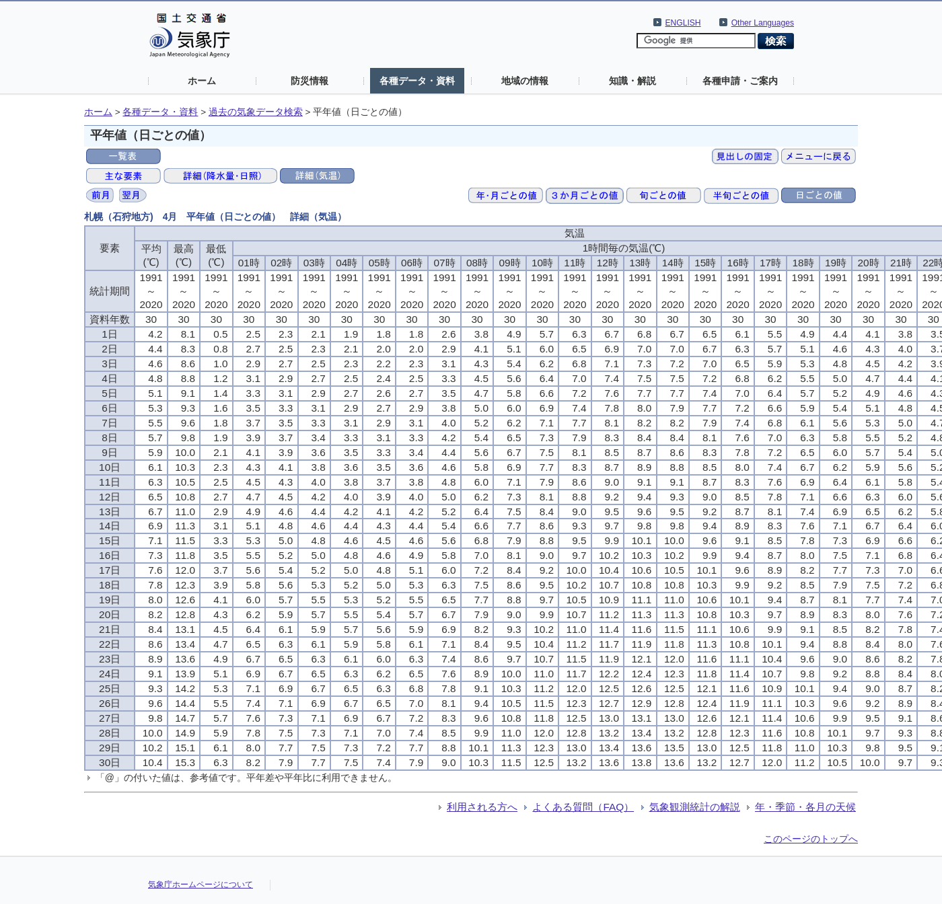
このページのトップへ (811, 838)
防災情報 (309, 80)
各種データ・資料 (417, 80)
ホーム (202, 80)
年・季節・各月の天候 (805, 807)
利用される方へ (482, 807)
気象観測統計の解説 (694, 807)
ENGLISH (683, 23)
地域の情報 (524, 80)
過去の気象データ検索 (256, 112)
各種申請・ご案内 (740, 80)
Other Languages (762, 23)
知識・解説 (632, 80)
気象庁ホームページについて (200, 884)
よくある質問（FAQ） (583, 807)
